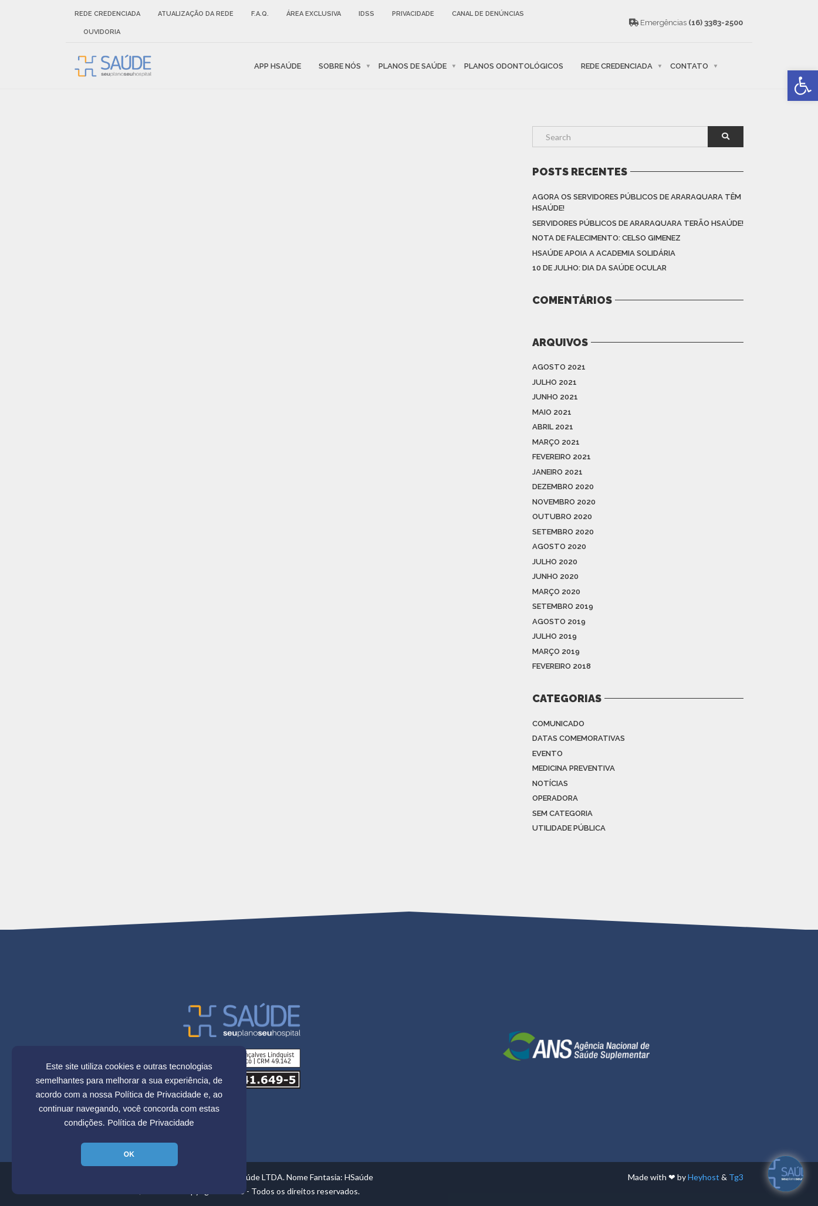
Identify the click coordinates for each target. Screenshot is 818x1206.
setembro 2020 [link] (563, 531)
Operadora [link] (555, 798)
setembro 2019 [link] (562, 606)
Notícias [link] (550, 783)
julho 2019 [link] (554, 636)
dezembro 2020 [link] (563, 486)
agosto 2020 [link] (559, 546)
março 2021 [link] (556, 442)
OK (129, 1154)
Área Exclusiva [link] (313, 14)
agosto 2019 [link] (559, 621)
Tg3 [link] (736, 1177)
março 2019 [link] (556, 651)
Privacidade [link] (413, 14)
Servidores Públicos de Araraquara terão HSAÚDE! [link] (637, 223)
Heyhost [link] (703, 1177)
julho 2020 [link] (554, 561)
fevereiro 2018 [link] (561, 666)
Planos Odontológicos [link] (513, 65)
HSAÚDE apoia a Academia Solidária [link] (603, 253)
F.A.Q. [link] (260, 14)
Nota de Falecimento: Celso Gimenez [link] (606, 237)
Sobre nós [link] (340, 65)
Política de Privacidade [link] (150, 1122)
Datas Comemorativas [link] (578, 738)
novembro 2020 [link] (564, 501)
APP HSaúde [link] (277, 65)
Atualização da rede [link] (196, 14)
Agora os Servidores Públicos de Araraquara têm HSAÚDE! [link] (636, 202)
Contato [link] (689, 65)
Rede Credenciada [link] (107, 14)
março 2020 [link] (556, 591)
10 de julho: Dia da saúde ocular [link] (599, 267)
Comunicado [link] (558, 723)
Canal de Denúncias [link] (488, 14)
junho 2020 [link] (555, 576)
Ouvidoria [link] (101, 32)
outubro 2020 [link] (562, 516)
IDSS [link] (366, 14)
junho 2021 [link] (555, 396)
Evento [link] (547, 753)
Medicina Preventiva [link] (573, 768)
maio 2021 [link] (552, 412)
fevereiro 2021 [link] (561, 456)
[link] (802, 85)
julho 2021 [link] (554, 382)
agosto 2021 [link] (559, 367)
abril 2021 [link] (552, 426)
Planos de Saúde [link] (412, 65)
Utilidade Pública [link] (569, 828)
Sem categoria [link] (562, 813)
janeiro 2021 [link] (557, 472)
